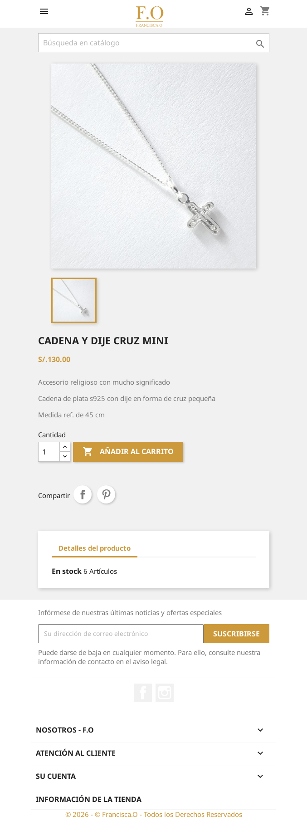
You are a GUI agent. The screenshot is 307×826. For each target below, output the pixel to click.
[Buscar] (153, 42)
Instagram (165, 693)
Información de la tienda (88, 799)
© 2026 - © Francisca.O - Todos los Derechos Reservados (153, 814)
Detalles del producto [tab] (94, 547)
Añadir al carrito (128, 452)
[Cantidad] (49, 452)
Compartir (82, 494)
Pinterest (106, 494)
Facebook (143, 693)
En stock (67, 571)
